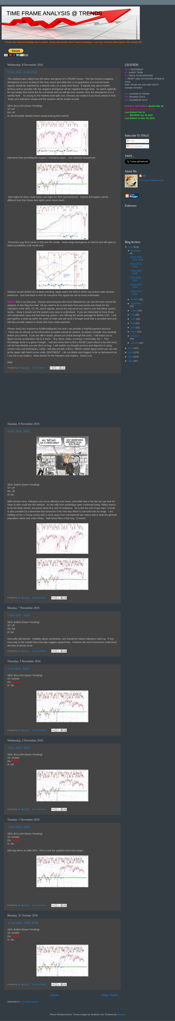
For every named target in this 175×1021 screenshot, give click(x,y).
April (133, 327)
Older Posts (109, 995)
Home (54, 995)
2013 (131, 357)
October (135, 299)
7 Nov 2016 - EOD (18, 615)
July (133, 315)
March (134, 331)
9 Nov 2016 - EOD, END (22, 72)
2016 (131, 247)
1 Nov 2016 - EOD (18, 827)
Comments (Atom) (30, 1001)
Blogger (121, 1014)
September (136, 303)
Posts (131, 141)
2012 (131, 361)
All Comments (135, 146)
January (135, 343)
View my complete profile (151, 180)
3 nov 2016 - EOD (18, 668)
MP (144, 176)
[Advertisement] (62, 398)
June (133, 319)
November (136, 251)
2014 (131, 352)
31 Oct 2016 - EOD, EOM (22, 923)
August (134, 310)
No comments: (39, 597)
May (133, 323)
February (135, 336)
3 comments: (39, 368)
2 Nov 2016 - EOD (18, 748)
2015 (131, 348)
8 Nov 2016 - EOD (18, 431)
